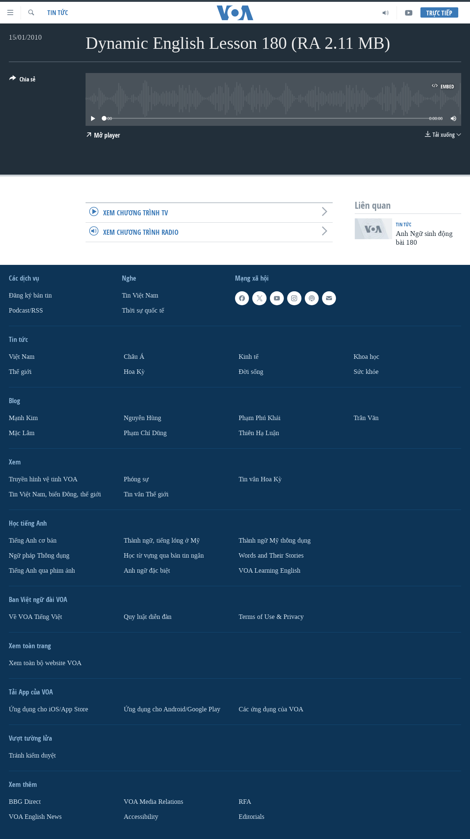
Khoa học (366, 357)
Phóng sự (136, 479)
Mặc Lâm (22, 432)
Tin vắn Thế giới (146, 494)
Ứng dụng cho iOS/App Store (48, 709)
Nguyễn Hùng (142, 417)
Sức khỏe (366, 371)
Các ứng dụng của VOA (271, 709)
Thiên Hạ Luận (259, 432)
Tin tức (57, 12)
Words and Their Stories (271, 555)
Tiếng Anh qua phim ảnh (42, 570)
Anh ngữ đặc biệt (147, 570)
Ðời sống (251, 371)
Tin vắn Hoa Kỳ (260, 479)
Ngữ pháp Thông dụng (39, 555)
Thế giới (20, 371)
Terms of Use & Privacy (271, 616)
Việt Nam (22, 357)
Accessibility (141, 816)
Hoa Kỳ (134, 371)
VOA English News (35, 816)
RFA (245, 801)
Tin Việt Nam (140, 295)
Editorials (251, 816)
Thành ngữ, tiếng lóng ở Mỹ (162, 540)
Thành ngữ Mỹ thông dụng (275, 540)
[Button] (22, 80)
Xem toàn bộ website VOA (45, 663)
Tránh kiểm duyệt (32, 755)
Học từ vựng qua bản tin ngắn (164, 555)
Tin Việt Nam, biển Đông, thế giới (55, 494)
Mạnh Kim (23, 417)
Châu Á (134, 357)
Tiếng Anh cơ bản (33, 540)
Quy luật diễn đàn (147, 616)
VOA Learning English (269, 570)
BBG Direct (25, 801)
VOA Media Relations (153, 801)
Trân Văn (366, 417)
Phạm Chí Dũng (145, 432)
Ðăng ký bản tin (30, 295)
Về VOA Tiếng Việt (35, 616)
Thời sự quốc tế (143, 310)
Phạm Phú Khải (260, 417)
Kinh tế (248, 357)
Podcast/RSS (26, 310)
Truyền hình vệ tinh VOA (43, 479)
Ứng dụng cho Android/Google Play (172, 709)
